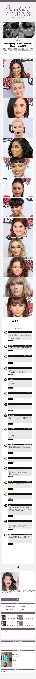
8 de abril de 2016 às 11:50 (28, 392)
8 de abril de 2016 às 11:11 (28, 345)
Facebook (13, 513)
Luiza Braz (11, 468)
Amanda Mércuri (12, 379)
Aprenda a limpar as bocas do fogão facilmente (11, 622)
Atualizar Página (32, 677)
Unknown (11, 332)
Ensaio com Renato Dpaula (11, 606)
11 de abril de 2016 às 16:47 (27, 520)
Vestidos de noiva (10, 609)
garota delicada (12, 458)
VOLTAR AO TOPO (24, 677)
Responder (10, 340)
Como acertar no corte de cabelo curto (12, 615)
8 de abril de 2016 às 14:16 (27, 428)
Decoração (24, 606)
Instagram (18, 513)
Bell (9, 404)
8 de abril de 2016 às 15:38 (27, 444)
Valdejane (11, 355)
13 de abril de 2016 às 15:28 (27, 534)
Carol (10, 505)
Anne (10, 520)
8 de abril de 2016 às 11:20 (27, 355)
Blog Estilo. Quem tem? (13, 474)
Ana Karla (11, 392)
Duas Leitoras (16, 540)
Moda (23, 609)
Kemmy (10, 534)
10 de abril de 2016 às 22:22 (27, 481)
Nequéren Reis (12, 444)
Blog (10, 513)
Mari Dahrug (11, 415)
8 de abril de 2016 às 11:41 (28, 379)
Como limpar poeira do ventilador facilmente (28, 615)
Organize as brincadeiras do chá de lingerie (28, 622)
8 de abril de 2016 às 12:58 (27, 415)
